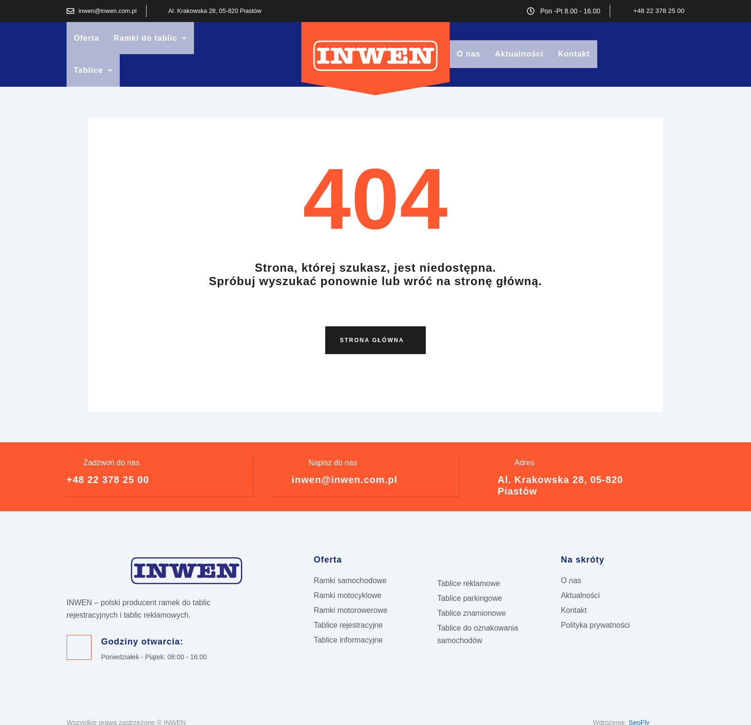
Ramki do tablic (150, 42)
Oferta (86, 42)
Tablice (93, 84)
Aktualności (519, 63)
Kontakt (574, 63)
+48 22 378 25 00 (108, 497)
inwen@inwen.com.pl (345, 497)
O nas (468, 63)
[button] (150, 42)
